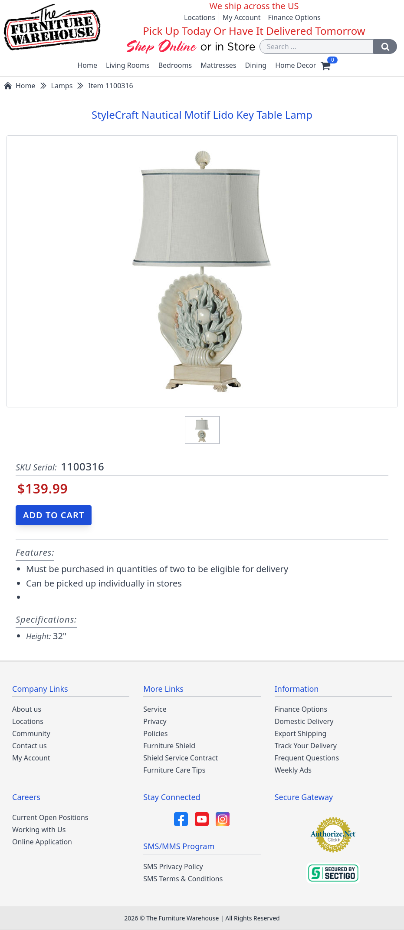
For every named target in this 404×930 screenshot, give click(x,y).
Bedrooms (175, 65)
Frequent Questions (307, 758)
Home (88, 65)
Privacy (154, 721)
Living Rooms (128, 65)
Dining (256, 65)
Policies (155, 733)
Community (31, 733)
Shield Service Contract (180, 758)
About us (26, 709)
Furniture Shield (169, 745)
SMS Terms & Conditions (183, 878)
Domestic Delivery (304, 721)
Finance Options (294, 17)
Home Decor (295, 65)
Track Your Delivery (306, 745)
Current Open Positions (50, 817)
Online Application (42, 842)
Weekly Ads (293, 770)
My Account (242, 17)
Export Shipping (301, 733)
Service (154, 709)
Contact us (29, 745)
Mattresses (218, 65)
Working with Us (39, 829)
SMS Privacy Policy (173, 866)
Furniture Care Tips (174, 770)
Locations (199, 17)
